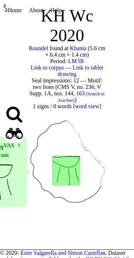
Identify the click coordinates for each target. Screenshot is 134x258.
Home (13, 8)
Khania (78, 48)
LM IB (76, 61)
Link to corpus (47, 67)
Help (55, 10)
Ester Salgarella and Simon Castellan (62, 253)
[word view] (87, 106)
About (36, 10)
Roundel (38, 48)
